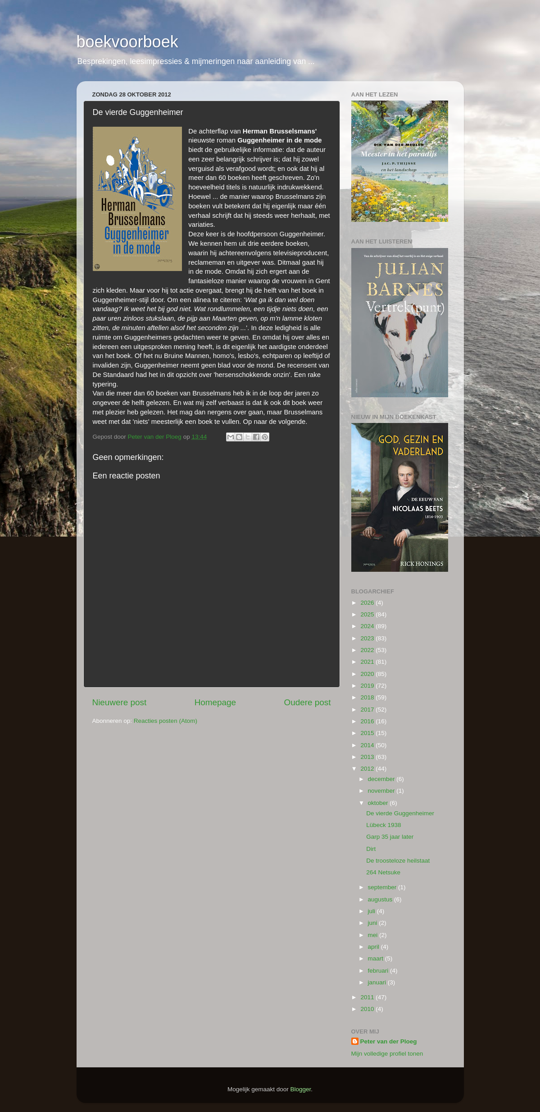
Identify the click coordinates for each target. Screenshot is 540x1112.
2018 (368, 697)
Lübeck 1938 (383, 825)
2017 (368, 709)
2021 (368, 661)
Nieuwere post (119, 702)
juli (372, 911)
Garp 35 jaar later (389, 836)
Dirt (371, 848)
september (383, 887)
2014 (368, 745)
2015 (368, 733)
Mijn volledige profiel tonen (387, 1053)
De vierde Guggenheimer (400, 813)
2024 (368, 626)
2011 (368, 997)
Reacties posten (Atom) (165, 720)
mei (374, 935)
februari (379, 970)
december (382, 779)
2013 (368, 757)
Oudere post (307, 702)
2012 (368, 768)
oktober (379, 803)
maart (376, 958)
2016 (368, 721)
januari (378, 982)
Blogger (300, 1089)
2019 (368, 685)
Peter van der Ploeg (388, 1041)
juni (373, 922)
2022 (368, 650)
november (382, 790)
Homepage (215, 702)
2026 (368, 602)
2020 (368, 674)
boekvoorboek (127, 41)
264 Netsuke (383, 872)
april (374, 946)
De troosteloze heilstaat (398, 860)
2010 (368, 1009)
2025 (368, 614)
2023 (368, 638)
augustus (381, 899)
